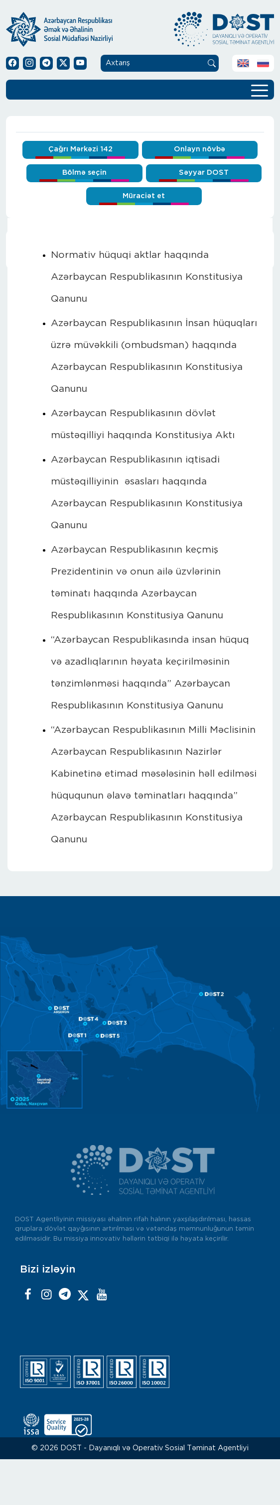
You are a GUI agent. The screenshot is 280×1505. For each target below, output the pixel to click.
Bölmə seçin (84, 172)
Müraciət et (144, 196)
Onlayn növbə (199, 149)
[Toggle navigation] (259, 90)
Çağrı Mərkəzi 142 (80, 149)
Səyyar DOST (204, 172)
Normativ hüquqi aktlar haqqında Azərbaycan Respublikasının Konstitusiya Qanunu (147, 277)
